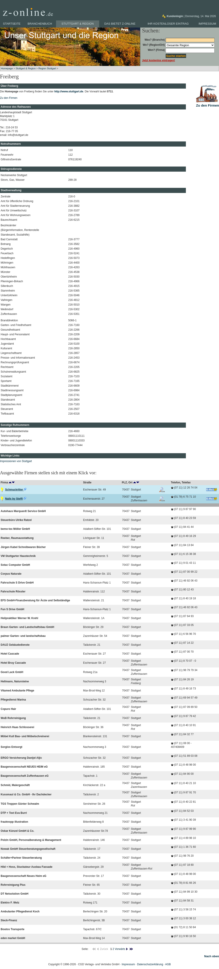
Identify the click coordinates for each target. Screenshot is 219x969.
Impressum (207, 23)
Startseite (11, 23)
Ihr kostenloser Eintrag (168, 23)
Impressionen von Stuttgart (16, 461)
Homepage (7, 68)
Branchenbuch (40, 23)
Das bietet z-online (119, 23)
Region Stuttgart (47, 68)
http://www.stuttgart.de (68, 91)
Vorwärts (121, 949)
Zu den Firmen (8, 97)
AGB (168, 964)
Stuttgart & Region (78, 23)
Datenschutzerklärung (150, 964)
